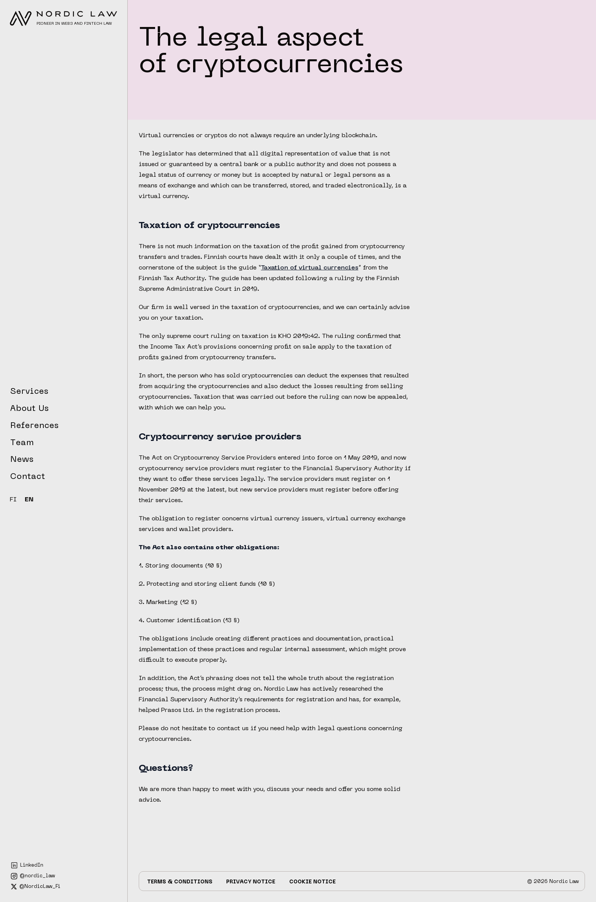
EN (29, 500)
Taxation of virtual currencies (309, 268)
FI (13, 500)
